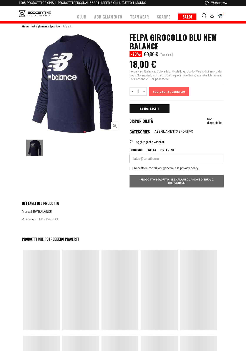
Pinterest (167, 149)
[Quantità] (138, 91)
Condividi (136, 149)
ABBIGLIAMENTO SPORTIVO (174, 131)
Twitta (151, 149)
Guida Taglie (149, 108)
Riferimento (30, 219)
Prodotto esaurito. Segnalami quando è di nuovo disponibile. (176, 181)
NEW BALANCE (41, 211)
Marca (26, 211)
